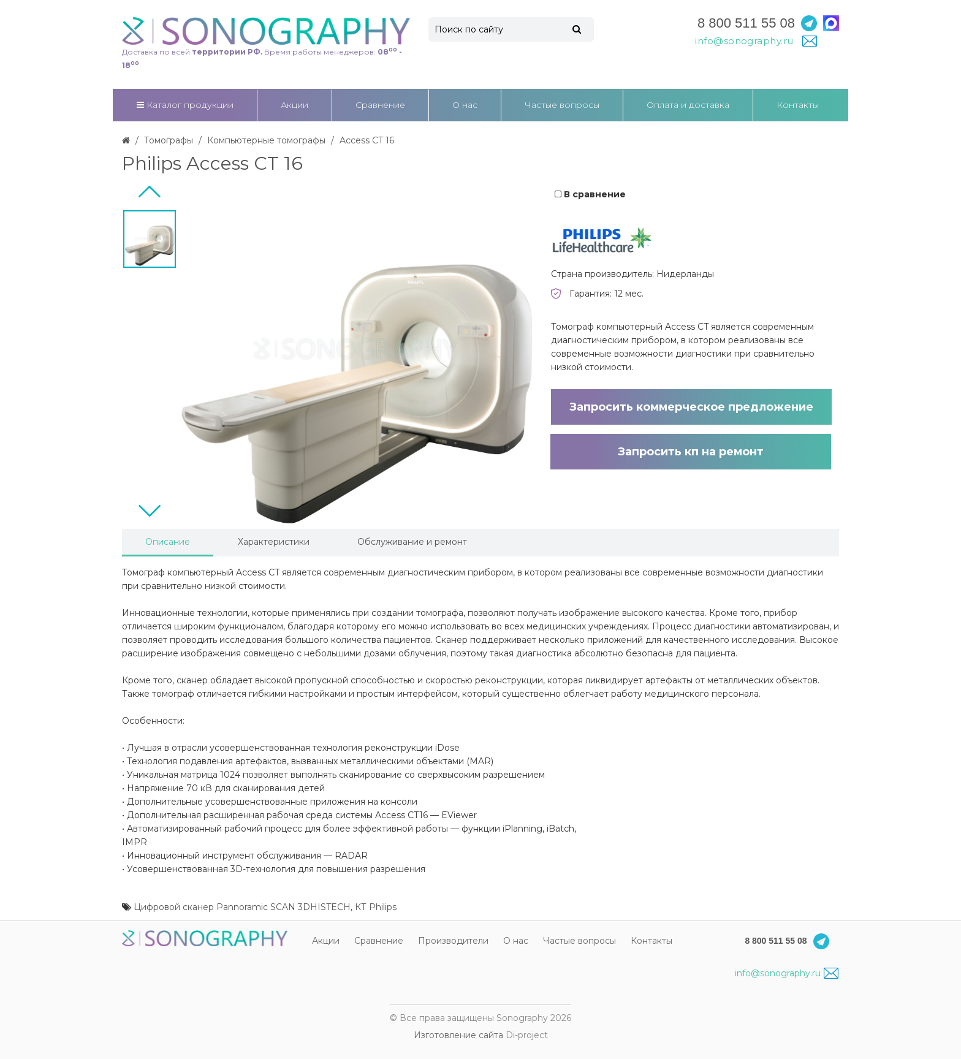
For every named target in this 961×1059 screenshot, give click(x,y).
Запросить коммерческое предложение (691, 407)
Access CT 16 (367, 140)
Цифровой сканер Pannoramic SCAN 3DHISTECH (242, 907)
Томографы (168, 140)
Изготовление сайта (458, 1035)
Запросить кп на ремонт (691, 451)
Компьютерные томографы (266, 140)
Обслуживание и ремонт (412, 541)
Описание (167, 541)
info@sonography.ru (786, 973)
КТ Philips (376, 907)
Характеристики (274, 541)
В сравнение (590, 194)
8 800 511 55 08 (746, 23)
